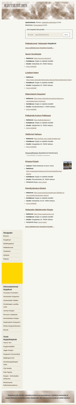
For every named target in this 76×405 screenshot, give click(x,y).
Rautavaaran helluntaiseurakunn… (11, 384)
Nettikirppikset (8, 244)
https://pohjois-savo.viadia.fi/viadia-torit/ (47, 139)
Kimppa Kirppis (32, 162)
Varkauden (42, 44)
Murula (5, 330)
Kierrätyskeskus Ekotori (35, 189)
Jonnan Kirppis (8, 311)
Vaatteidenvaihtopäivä (49, 22)
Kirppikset (7, 240)
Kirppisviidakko (9, 347)
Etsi (66, 35)
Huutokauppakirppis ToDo (10, 364)
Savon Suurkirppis (33, 54)
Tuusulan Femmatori (10, 293)
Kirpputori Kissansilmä (11, 355)
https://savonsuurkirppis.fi (42, 59)
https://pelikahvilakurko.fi (42, 120)
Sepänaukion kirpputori (11, 323)
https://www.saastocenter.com (44, 214)
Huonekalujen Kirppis (11, 319)
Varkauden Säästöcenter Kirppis (39, 210)
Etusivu (6, 236)
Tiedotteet (7, 252)
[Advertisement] (12, 273)
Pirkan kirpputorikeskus (12, 326)
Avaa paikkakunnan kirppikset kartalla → (40, 48)
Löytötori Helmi (31, 73)
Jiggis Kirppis (8, 351)
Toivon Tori (7, 343)
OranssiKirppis (31, 153)
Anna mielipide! (31, 67)
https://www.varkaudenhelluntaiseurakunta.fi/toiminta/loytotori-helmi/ (49, 80)
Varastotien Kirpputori (11, 297)
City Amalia (7, 369)
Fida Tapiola (7, 373)
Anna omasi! (42, 182)
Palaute (6, 259)
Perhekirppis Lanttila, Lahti (11, 306)
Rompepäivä (38, 25)
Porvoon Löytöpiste (10, 315)
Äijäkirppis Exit (8, 358)
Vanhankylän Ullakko (10, 301)
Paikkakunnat (31, 44)
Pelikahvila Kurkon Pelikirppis (38, 116)
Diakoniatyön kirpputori (35, 94)
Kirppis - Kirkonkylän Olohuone (11, 378)
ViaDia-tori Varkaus (33, 135)
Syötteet (6, 256)
